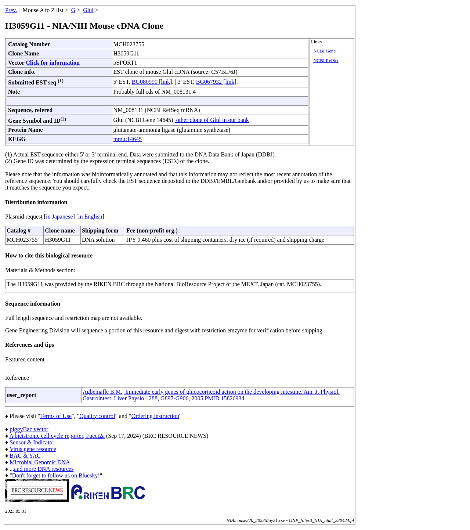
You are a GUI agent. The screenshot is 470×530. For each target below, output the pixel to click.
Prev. (11, 10)
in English (90, 216)
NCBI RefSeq (326, 60)
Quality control (97, 416)
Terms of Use (56, 416)
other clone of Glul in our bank (212, 120)
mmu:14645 (127, 139)
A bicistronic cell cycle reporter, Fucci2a (57, 436)
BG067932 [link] (216, 82)
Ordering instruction (155, 416)
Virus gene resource (33, 449)
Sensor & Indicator (32, 442)
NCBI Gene (324, 51)
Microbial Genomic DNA (40, 462)
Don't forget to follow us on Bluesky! (56, 475)
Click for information (52, 63)
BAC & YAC (25, 456)
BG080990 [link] (152, 82)
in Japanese (59, 216)
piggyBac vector (29, 429)
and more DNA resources (43, 469)
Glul (88, 10)
